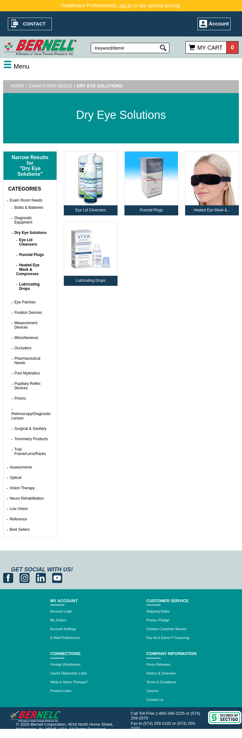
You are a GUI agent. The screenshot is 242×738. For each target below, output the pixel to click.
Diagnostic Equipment (23, 220)
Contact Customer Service (166, 629)
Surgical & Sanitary (30, 428)
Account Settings (63, 629)
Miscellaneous (26, 338)
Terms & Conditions (161, 682)
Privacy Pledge (157, 620)
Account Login (61, 611)
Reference (18, 519)
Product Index (61, 691)
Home (17, 85)
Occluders (22, 348)
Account (219, 23)
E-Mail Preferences (65, 638)
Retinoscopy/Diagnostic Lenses (30, 416)
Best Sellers (20, 529)
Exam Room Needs (50, 85)
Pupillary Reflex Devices (27, 385)
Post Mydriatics (27, 373)
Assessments (21, 467)
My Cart (210, 48)
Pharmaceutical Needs (27, 360)
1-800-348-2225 (170, 713)
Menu (16, 66)
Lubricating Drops (29, 286)
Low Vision (19, 509)
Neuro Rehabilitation (27, 498)
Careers (152, 691)
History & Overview (161, 673)
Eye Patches (25, 302)
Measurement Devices (25, 325)
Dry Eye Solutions (30, 232)
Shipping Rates (158, 611)
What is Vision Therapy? (69, 682)
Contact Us (154, 700)
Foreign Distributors (65, 664)
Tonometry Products (31, 439)
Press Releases (158, 664)
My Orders (58, 620)
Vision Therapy (22, 488)
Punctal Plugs (31, 254)
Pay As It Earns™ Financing (168, 638)
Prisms (20, 398)
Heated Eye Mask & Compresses (27, 269)
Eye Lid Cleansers (28, 242)
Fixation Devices (28, 312)
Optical (15, 477)
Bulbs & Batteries (28, 207)
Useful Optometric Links (68, 673)
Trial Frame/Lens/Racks (30, 451)
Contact (34, 23)
